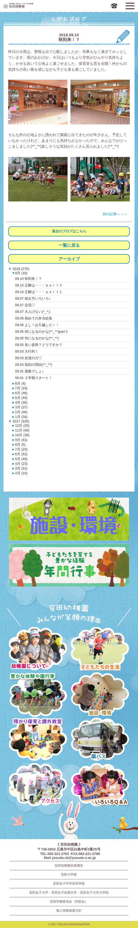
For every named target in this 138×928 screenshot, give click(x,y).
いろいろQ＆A (100, 785)
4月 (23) (21, 464)
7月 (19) (21, 388)
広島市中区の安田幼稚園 (33, 5)
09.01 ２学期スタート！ (33, 378)
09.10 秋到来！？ (28, 279)
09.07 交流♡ (25, 305)
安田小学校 (69, 874)
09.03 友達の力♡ (28, 358)
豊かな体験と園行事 (38, 695)
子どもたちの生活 (100, 649)
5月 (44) (21, 398)
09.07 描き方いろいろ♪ (33, 298)
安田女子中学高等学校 (69, 883)
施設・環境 (100, 695)
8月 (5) (20, 445)
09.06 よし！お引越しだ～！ (37, 325)
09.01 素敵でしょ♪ (29, 371)
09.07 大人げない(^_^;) (32, 312)
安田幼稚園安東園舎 (69, 865)
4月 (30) (21, 402)
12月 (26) (22, 425)
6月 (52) (21, 454)
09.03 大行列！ (26, 351)
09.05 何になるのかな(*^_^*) (37, 338)
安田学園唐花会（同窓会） (69, 901)
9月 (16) (21, 273)
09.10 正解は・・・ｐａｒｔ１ (39, 292)
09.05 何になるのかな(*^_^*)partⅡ (41, 332)
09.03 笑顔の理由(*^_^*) (33, 365)
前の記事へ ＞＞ (115, 214)
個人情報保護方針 (69, 910)
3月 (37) (21, 407)
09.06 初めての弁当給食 (33, 318)
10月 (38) (22, 435)
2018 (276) (20, 269)
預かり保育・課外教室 (38, 740)
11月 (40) (22, 430)
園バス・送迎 (100, 740)
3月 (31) (21, 468)
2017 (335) (20, 421)
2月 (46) (21, 412)
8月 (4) (20, 383)
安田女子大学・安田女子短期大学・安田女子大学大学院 (69, 892)
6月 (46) (21, 393)
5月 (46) (21, 459)
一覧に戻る (69, 245)
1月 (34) (21, 417)
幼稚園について (38, 649)
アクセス (38, 785)
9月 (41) (21, 440)
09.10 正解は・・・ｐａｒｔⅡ (39, 285)
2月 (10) (21, 473)
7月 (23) (21, 449)
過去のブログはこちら (69, 231)
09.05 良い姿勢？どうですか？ (39, 345)
